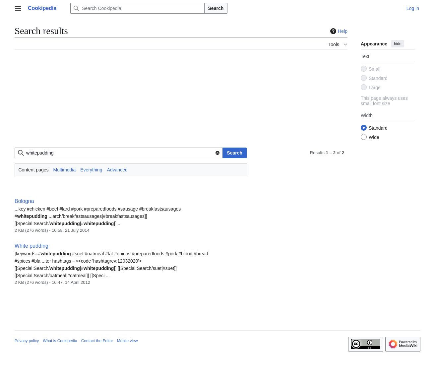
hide (398, 43)
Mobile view (127, 341)
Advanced (117, 169)
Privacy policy (27, 341)
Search (216, 8)
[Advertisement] (181, 101)
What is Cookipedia (60, 341)
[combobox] (119, 153)
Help (338, 31)
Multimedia (64, 169)
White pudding (31, 246)
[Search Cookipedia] (137, 8)
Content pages (34, 169)
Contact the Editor (97, 341)
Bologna (24, 201)
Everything (91, 169)
